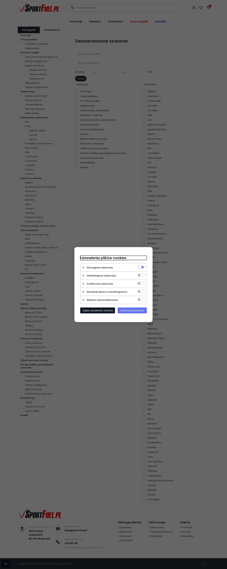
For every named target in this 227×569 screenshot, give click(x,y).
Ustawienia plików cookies (103, 258)
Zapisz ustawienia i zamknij (97, 310)
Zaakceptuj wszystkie (132, 310)
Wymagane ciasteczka (100, 267)
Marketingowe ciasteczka (101, 275)
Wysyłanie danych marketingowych (107, 291)
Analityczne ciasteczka (100, 283)
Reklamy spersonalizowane (102, 299)
